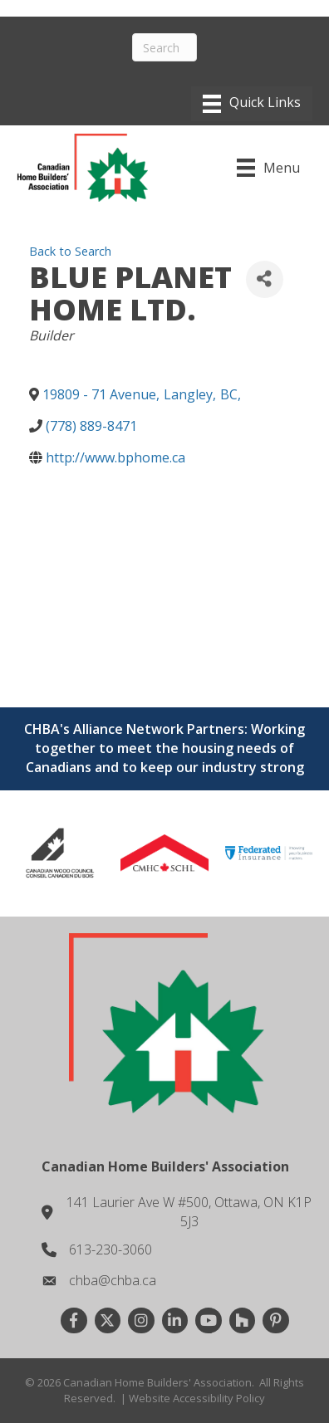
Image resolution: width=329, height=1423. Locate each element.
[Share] (264, 279)
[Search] (165, 47)
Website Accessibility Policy (197, 1398)
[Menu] (251, 103)
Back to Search (70, 251)
